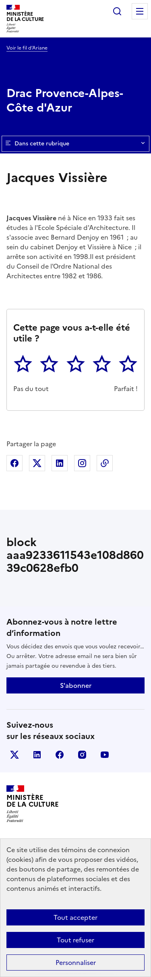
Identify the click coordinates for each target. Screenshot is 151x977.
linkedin (37, 755)
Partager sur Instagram (82, 463)
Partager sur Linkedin (60, 463)
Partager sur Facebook (14, 463)
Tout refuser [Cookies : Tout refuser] (75, 940)
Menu (140, 11)
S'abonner (75, 685)
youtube (105, 755)
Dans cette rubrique (75, 144)
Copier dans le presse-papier (105, 463)
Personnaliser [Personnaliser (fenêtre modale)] (76, 962)
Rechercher (117, 11)
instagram (82, 755)
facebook (60, 755)
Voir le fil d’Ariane (27, 48)
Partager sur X (37, 463)
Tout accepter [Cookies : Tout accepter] (75, 917)
